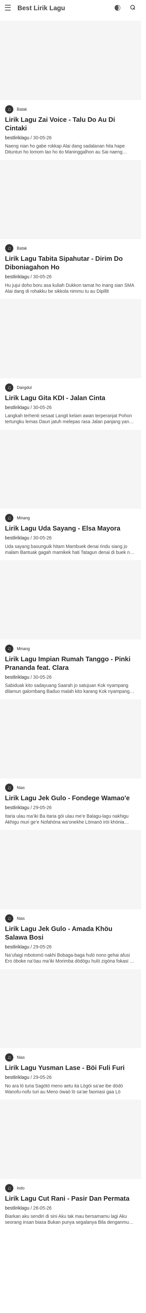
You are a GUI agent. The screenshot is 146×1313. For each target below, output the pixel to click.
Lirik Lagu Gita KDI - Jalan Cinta (55, 397)
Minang (23, 518)
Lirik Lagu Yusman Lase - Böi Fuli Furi (65, 1067)
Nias (21, 787)
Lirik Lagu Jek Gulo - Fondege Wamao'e (67, 798)
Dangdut (24, 387)
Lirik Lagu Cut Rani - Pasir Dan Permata (67, 1198)
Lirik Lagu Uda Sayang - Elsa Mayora (62, 528)
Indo (20, 1188)
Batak (22, 109)
